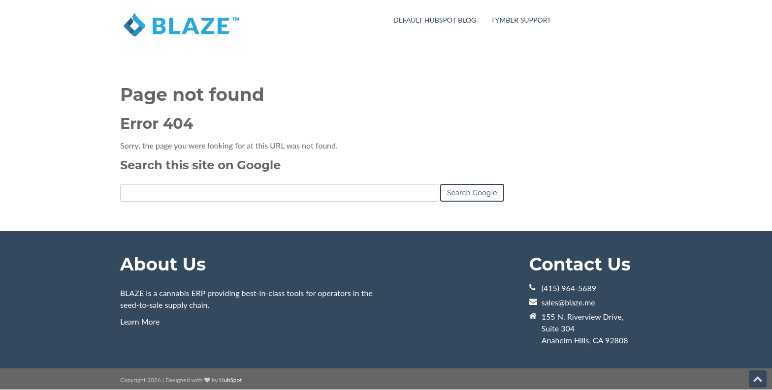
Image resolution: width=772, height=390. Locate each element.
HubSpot (230, 380)
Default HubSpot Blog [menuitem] (434, 20)
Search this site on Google (200, 165)
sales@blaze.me (568, 302)
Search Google (472, 192)
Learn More (140, 321)
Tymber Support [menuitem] (521, 20)
